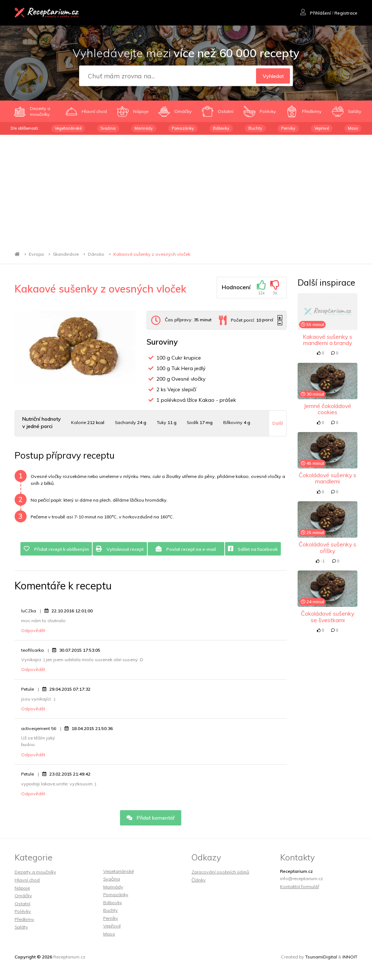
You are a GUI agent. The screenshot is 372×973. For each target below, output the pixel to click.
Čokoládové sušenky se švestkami (327, 616)
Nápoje (22, 888)
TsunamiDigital (321, 957)
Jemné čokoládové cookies (327, 409)
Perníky (288, 128)
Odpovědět (33, 630)
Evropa (36, 254)
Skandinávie (66, 254)
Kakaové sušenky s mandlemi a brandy (327, 339)
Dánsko (96, 254)
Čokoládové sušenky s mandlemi (327, 478)
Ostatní (22, 903)
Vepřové (321, 128)
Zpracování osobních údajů (220, 872)
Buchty (255, 128)
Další (277, 423)
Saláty (21, 927)
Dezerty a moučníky (35, 872)
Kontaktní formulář (299, 886)
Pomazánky (183, 128)
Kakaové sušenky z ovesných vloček (151, 254)
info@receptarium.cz (301, 878)
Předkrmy (24, 919)
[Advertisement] (186, 189)
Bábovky (221, 128)
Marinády (144, 128)
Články (198, 880)
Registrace (345, 13)
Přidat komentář (151, 818)
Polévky (23, 911)
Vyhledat (273, 76)
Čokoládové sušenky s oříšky (327, 547)
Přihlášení (315, 13)
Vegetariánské (68, 128)
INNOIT (349, 957)
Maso (353, 128)
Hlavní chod (27, 880)
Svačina (108, 128)
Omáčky (23, 895)
